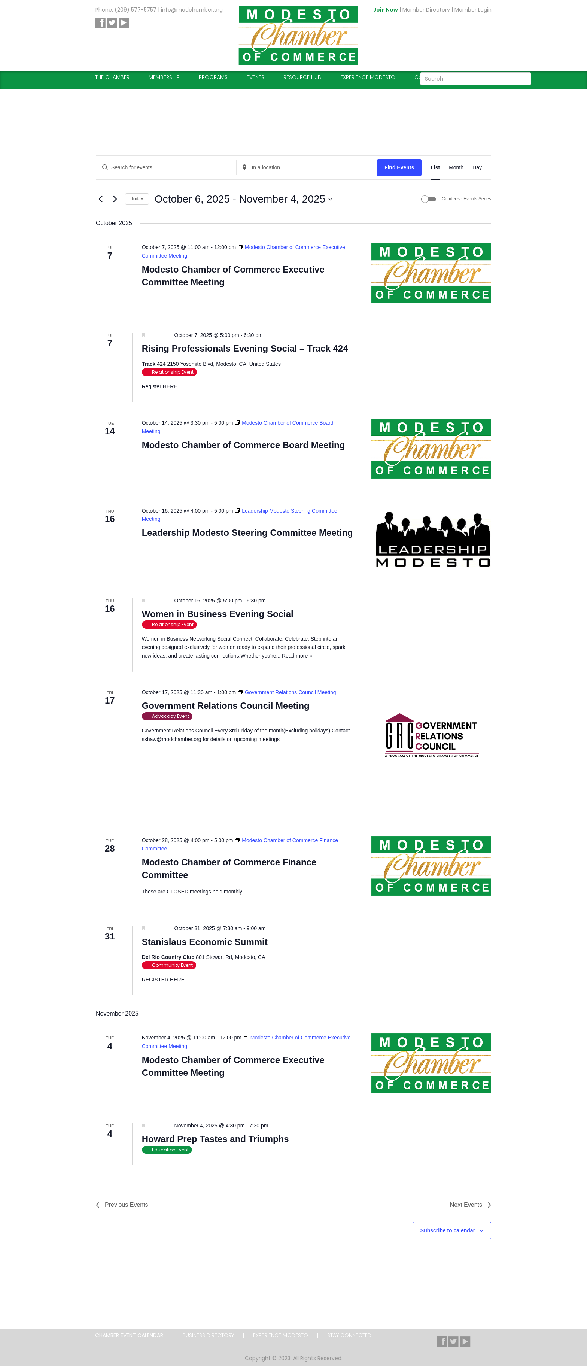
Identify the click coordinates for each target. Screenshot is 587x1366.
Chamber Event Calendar (129, 1335)
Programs (213, 77)
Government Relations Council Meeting (226, 706)
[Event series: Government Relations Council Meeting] (287, 692)
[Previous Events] (100, 199)
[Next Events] (114, 199)
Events (255, 77)
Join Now (385, 9)
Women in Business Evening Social (218, 614)
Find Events (399, 167)
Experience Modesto (367, 77)
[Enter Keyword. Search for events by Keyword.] (166, 167)
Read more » (297, 656)
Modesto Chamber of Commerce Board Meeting (243, 445)
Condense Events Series (466, 198)
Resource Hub (302, 77)
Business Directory (208, 1335)
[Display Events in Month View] (456, 167)
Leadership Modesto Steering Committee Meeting (247, 533)
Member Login (473, 9)
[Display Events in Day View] (477, 167)
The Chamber (112, 77)
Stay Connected (349, 1335)
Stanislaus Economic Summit (205, 942)
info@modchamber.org (192, 9)
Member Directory (426, 9)
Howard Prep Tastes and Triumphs (215, 1139)
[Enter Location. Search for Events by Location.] (307, 167)
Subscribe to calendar (447, 1230)
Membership (164, 77)
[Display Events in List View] (435, 167)
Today (137, 198)
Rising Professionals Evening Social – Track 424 (245, 348)
